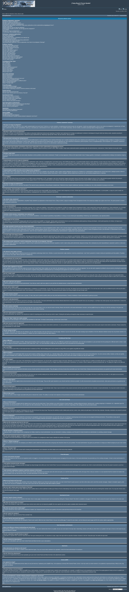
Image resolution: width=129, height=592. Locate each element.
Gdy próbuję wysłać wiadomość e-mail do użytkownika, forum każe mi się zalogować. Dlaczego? (24, 42)
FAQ (120, 9)
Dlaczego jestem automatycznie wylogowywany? (13, 24)
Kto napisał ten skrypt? (8, 113)
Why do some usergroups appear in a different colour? (14, 80)
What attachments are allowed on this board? (12, 109)
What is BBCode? (6, 62)
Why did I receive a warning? (9, 54)
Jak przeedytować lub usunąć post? (10, 46)
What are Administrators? (8, 75)
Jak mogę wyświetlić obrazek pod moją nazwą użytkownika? (16, 40)
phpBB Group (50, 563)
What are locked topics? (8, 70)
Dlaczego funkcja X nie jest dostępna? (11, 115)
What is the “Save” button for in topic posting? (13, 57)
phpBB (59, 590)
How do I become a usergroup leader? (11, 79)
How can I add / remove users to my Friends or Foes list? (15, 92)
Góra (3, 129)
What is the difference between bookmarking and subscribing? (16, 103)
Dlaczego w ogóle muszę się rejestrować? (12, 22)
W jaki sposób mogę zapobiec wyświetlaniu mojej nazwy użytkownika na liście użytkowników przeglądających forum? (28, 25)
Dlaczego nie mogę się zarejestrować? (11, 31)
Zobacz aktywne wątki (19, 13)
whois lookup (94, 577)
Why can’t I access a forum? (9, 52)
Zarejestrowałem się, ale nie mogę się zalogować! (13, 27)
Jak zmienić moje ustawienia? (9, 35)
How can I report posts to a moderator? (11, 55)
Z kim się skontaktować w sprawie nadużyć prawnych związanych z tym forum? (20, 116)
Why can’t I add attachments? (9, 53)
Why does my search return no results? (11, 97)
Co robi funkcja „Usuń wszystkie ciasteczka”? (12, 32)
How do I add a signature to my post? (11, 47)
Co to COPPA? (6, 29)
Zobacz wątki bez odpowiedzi (8, 13)
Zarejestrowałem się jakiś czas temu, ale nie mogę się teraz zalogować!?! (19, 28)
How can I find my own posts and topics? (11, 100)
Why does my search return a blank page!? (12, 98)
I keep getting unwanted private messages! (12, 87)
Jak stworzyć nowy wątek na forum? (10, 45)
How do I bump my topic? (8, 59)
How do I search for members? (9, 99)
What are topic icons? (7, 71)
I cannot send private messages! (10, 86)
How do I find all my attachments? (10, 110)
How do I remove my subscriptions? (10, 106)
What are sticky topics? (8, 69)
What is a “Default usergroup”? (9, 81)
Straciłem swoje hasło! (7, 26)
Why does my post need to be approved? (12, 58)
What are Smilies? (7, 64)
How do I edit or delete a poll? (9, 51)
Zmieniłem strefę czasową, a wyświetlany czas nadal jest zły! (16, 37)
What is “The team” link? (8, 83)
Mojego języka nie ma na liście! (9, 38)
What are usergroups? (7, 77)
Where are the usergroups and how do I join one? (13, 78)
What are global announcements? (10, 67)
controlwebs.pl (61, 591)
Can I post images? (7, 66)
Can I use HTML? (6, 63)
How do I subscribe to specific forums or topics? (13, 105)
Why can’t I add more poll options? (10, 50)
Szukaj (125, 9)
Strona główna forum (6, 15)
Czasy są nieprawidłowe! (8, 36)
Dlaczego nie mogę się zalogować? (10, 21)
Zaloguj (4, 9)
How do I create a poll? (8, 48)
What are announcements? (8, 68)
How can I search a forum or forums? (11, 96)
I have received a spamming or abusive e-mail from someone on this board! (19, 88)
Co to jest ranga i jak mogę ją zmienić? (11, 41)
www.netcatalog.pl (68, 591)
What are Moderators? (7, 76)
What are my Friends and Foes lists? (11, 91)
